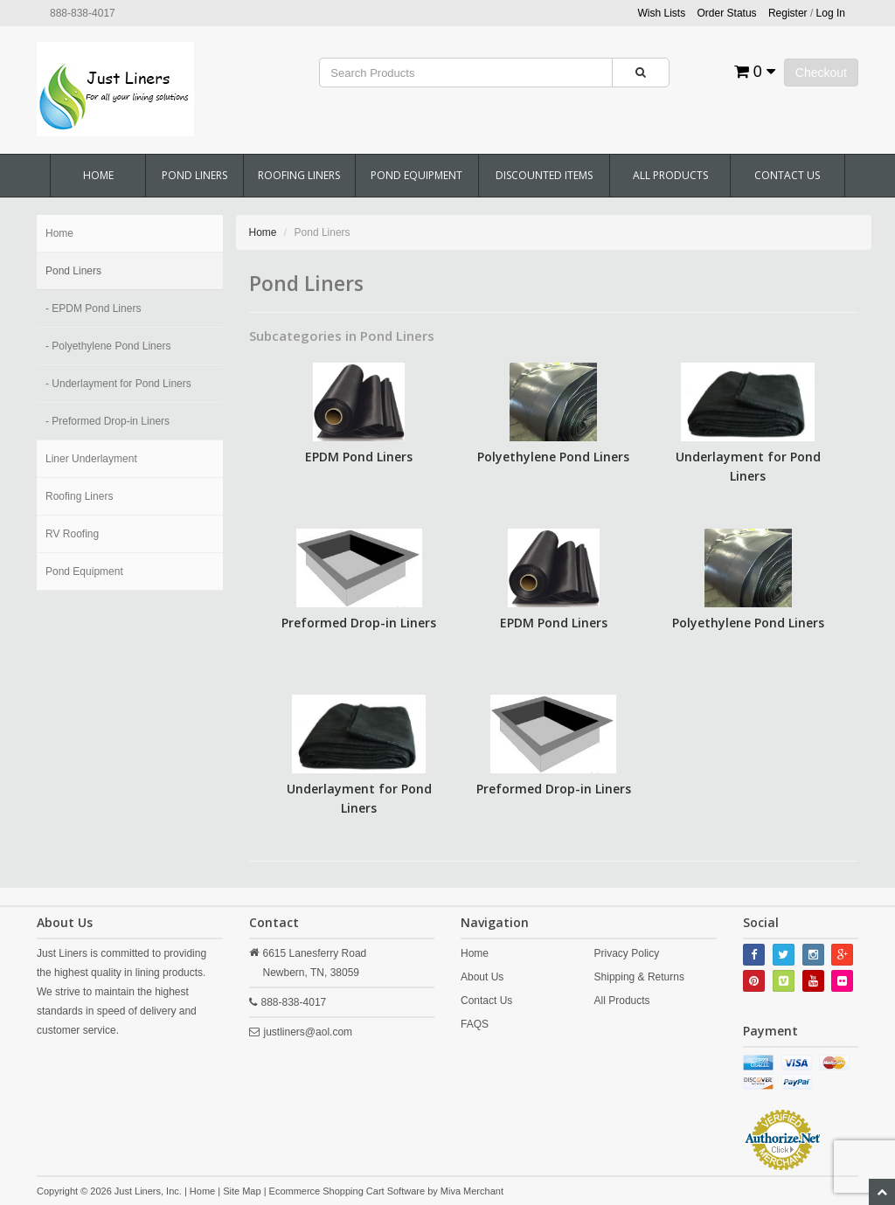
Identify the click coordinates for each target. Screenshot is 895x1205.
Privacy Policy (627, 953)
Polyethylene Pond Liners (553, 456)
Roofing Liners (299, 175)
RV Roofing (72, 534)
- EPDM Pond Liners (93, 308)
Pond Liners (194, 175)
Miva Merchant (472, 1191)
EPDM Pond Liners (359, 456)
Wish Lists (662, 13)
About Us (482, 977)
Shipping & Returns (639, 977)
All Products (670, 175)
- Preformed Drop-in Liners (107, 421)
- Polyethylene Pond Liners (107, 346)
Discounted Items (544, 175)
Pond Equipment (416, 175)
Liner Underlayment (91, 459)
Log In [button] (830, 13)
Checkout (821, 73)
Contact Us (787, 175)
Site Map (241, 1191)
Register (788, 13)
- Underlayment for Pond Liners (118, 383)
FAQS (475, 1024)
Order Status (727, 13)
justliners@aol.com (308, 1032)
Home (98, 175)
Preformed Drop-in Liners (358, 622)
